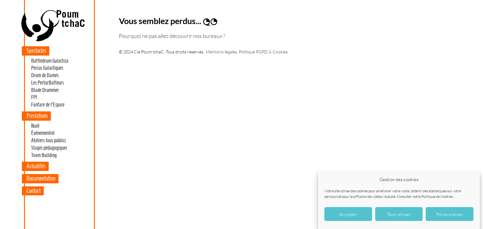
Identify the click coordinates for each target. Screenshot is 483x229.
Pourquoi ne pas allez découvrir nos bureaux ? (172, 35)
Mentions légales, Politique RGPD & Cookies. (247, 51)
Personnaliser (449, 214)
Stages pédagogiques (49, 148)
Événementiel (43, 133)
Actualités (36, 166)
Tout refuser (399, 214)
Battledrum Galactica (49, 61)
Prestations (37, 115)
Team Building (44, 155)
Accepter (348, 214)
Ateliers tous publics (48, 140)
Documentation (40, 178)
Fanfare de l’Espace (47, 105)
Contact (33, 190)
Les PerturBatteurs (47, 83)
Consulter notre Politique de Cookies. (425, 196)
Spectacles (36, 50)
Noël (35, 126)
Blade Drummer (45, 90)
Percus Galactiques (47, 68)
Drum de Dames (45, 75)
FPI (34, 97)
